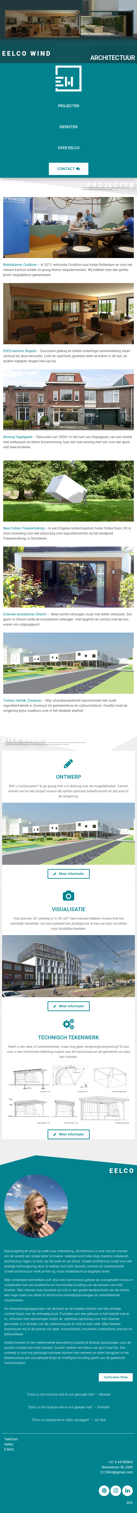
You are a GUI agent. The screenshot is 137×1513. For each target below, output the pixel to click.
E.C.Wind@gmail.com (116, 1472)
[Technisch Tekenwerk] (68, 1024)
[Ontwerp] (68, 763)
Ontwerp (68, 777)
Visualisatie (68, 909)
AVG (129, 1503)
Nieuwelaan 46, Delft (117, 1467)
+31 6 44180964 (120, 1462)
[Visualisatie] (68, 896)
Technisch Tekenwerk (68, 1037)
